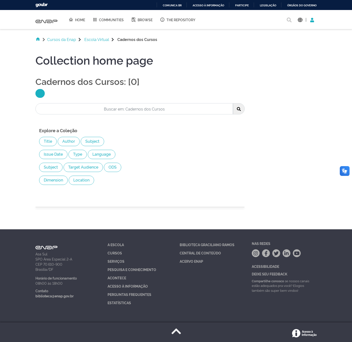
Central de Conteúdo (200, 253)
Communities (108, 19)
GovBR (41, 5)
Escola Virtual (96, 39)
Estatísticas (119, 302)
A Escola (116, 244)
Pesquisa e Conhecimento (132, 269)
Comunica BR (172, 5)
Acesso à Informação (128, 286)
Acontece (117, 277)
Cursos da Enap (61, 39)
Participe (242, 5)
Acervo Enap (191, 261)
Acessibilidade (265, 266)
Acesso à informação (208, 5)
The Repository (177, 19)
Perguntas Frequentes (129, 294)
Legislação (268, 5)
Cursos (115, 253)
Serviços (116, 261)
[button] (300, 20)
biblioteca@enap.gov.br (54, 295)
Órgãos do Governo (302, 5)
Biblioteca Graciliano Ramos (207, 244)
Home (76, 19)
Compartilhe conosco (268, 281)
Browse (142, 19)
